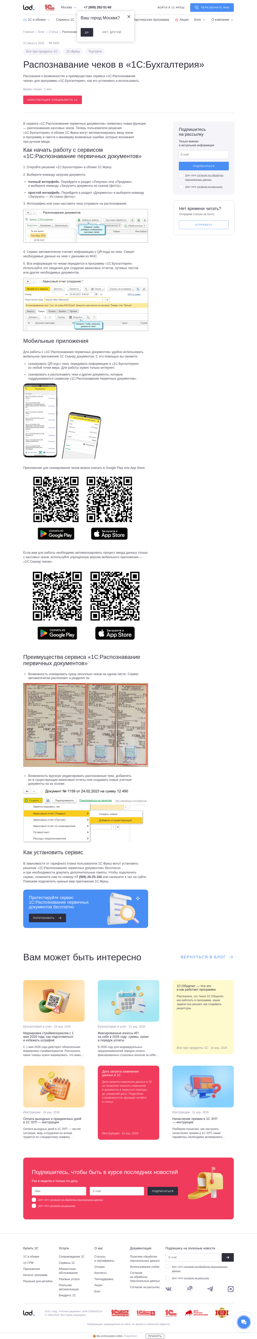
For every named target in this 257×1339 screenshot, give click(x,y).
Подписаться (204, 166)
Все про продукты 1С (42, 51)
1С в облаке (31, 1256)
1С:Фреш (73, 51)
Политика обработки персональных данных (145, 1258)
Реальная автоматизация (69, 1287)
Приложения (31, 1268)
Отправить (204, 224)
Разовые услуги (69, 1279)
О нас (98, 1248)
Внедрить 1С (67, 1295)
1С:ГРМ (28, 1262)
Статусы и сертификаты (104, 1258)
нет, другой (111, 32)
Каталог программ (35, 1275)
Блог (41, 31)
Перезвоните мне (212, 7)
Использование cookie (144, 1266)
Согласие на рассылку (145, 1287)
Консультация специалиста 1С (52, 99)
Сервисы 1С (67, 1262)
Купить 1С (30, 1248)
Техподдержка (103, 1279)
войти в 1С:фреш (171, 7)
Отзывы (99, 1266)
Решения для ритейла (37, 1281)
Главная (28, 31)
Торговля (95, 51)
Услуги (64, 1248)
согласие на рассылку (209, 186)
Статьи (53, 31)
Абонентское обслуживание (68, 1270)
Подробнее (130, 1336)
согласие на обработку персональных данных (76, 1199)
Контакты (100, 1272)
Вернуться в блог (207, 957)
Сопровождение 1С (71, 1256)
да (87, 32)
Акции (98, 1285)
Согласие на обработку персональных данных (145, 1276)
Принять (155, 1336)
